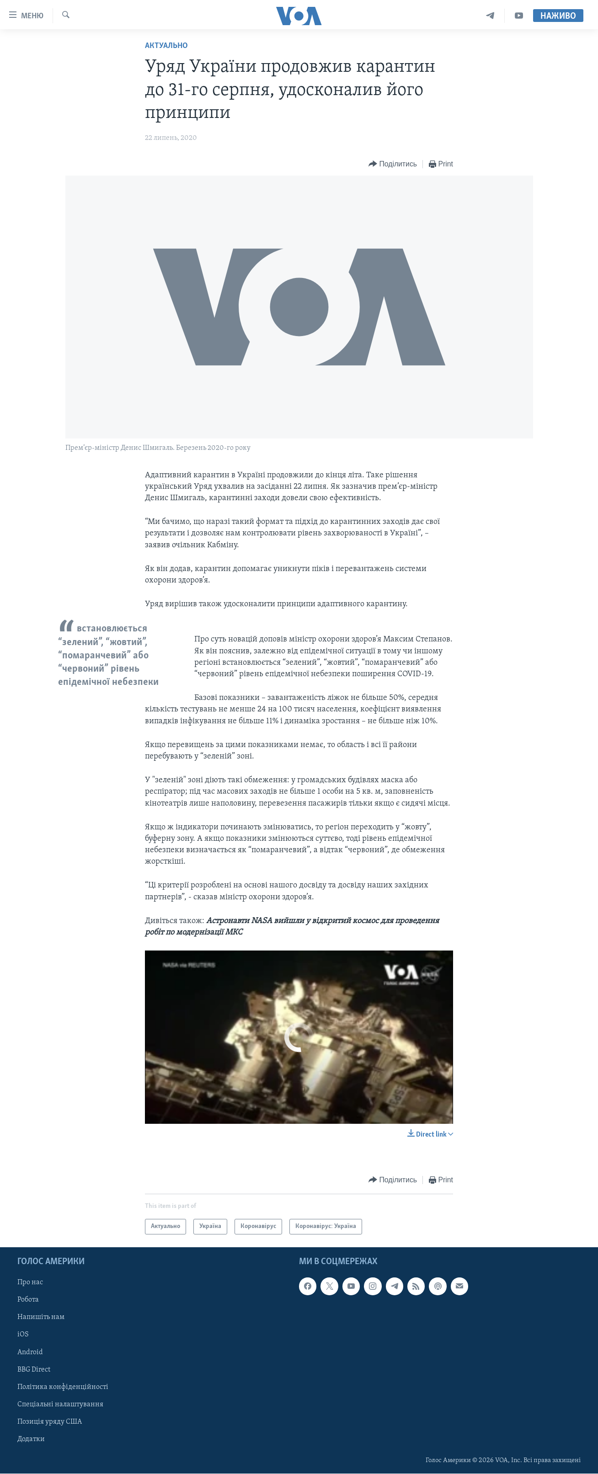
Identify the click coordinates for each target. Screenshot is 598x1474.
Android (30, 1352)
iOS (23, 1335)
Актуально (166, 46)
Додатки (31, 1439)
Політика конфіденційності (62, 1387)
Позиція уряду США (49, 1422)
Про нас (30, 1283)
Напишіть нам (40, 1317)
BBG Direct (33, 1369)
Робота (28, 1300)
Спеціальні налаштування (60, 1404)
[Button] (392, 164)
